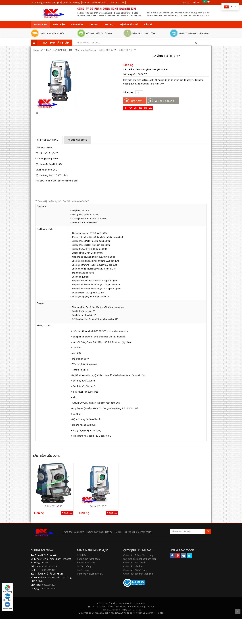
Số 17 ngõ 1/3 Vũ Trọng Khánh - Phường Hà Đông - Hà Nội (51, 560)
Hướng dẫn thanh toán (88, 558)
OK (208, 531)
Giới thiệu (59, 24)
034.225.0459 (181, 15)
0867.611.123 (160, 15)
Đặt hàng (67, 513)
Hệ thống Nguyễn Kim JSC (90, 573)
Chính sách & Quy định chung (138, 555)
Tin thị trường (84, 566)
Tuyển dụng (83, 569)
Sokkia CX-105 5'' (53, 506)
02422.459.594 (90, 15)
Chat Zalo (7, 597)
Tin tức (93, 24)
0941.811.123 (117, 2)
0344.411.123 (113, 15)
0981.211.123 (98, 2)
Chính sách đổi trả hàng (135, 569)
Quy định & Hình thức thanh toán (139, 558)
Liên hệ (148, 24)
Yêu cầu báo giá (164, 101)
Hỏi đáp (118, 531)
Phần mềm (145, 531)
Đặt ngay (136, 101)
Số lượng (128, 92)
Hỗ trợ (196, 2)
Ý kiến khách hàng (86, 562)
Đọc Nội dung (77, 140)
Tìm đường (7, 589)
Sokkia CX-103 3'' (98, 506)
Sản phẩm (77, 24)
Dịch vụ (185, 2)
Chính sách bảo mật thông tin (138, 573)
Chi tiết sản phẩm (47, 139)
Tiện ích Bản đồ (129, 24)
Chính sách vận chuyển (134, 562)
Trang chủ (40, 24)
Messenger (7, 605)
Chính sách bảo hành (133, 566)
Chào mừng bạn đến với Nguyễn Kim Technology (55, 2)
